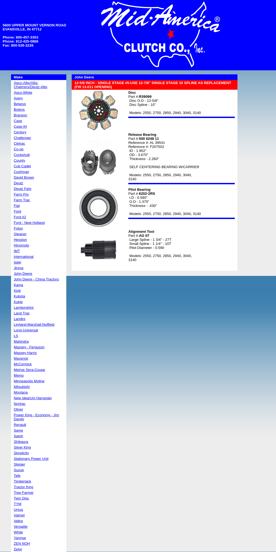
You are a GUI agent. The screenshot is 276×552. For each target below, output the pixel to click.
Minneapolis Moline (29, 381)
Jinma (18, 268)
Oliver (18, 409)
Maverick (21, 358)
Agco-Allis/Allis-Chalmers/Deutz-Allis (30, 85)
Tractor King (23, 487)
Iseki (17, 262)
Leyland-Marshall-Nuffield (34, 324)
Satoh (18, 436)
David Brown (24, 177)
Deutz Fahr (23, 189)
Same (18, 430)
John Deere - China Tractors (36, 279)
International (23, 257)
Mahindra (21, 341)
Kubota (19, 296)
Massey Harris (25, 353)
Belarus (20, 104)
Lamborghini (23, 307)
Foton (18, 228)
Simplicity (21, 453)
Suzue (19, 470)
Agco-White (23, 93)
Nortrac (20, 404)
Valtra (18, 521)
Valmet (19, 515)
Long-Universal (26, 330)
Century (20, 132)
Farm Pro (21, 194)
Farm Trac (22, 200)
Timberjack (22, 481)
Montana (21, 392)
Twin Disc (21, 498)
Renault (20, 425)
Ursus (18, 510)
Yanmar (20, 538)
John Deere (23, 274)
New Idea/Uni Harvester (33, 398)
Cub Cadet (22, 166)
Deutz (18, 183)
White (18, 532)
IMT (17, 251)
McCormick (23, 364)
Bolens (19, 109)
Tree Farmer (24, 493)
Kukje (18, 302)
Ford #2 (20, 217)
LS (16, 336)
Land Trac (22, 313)
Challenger (22, 138)
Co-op (18, 149)
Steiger (19, 464)
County (19, 160)
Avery (18, 98)
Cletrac (19, 143)
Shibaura (21, 442)
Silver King (22, 447)
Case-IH (20, 126)
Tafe (17, 476)
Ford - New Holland (29, 223)
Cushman (21, 172)
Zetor (18, 549)
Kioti (17, 291)
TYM (17, 504)
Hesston (20, 240)
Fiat (17, 206)
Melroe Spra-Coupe (29, 370)
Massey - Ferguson (29, 347)
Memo (19, 375)
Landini (19, 319)
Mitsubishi (22, 387)
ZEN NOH (22, 543)
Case (18, 121)
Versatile (20, 527)
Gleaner (20, 234)
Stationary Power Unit (31, 459)
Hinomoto (21, 245)
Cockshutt (22, 155)
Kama (18, 285)
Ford (17, 211)
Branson (20, 115)
